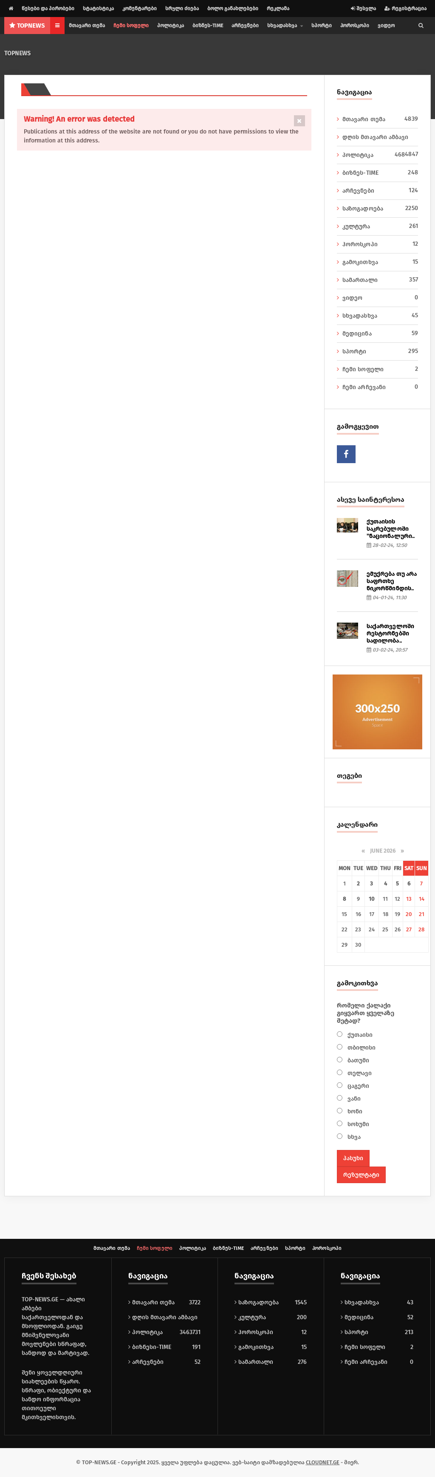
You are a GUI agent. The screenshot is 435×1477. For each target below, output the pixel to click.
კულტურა (377, 226)
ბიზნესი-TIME (149, 1347)
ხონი (354, 1111)
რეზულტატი (361, 1174)
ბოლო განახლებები (232, 8)
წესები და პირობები (48, 8)
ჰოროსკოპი (354, 25)
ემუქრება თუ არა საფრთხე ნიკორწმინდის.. (391, 581)
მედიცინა (377, 333)
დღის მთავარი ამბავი (377, 137)
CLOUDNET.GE (322, 1462)
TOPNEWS (17, 53)
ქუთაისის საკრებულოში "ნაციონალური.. (390, 529)
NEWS (27, 25)
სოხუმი (357, 1124)
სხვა (353, 1137)
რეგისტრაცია (405, 8)
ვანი (353, 1098)
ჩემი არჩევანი (377, 387)
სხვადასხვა (377, 315)
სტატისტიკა (98, 8)
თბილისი (361, 1047)
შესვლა (363, 8)
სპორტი (321, 25)
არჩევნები (245, 25)
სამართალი (377, 279)
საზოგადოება (377, 208)
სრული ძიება (182, 8)
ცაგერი (357, 1086)
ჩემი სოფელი (131, 25)
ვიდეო (386, 25)
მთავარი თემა (87, 25)
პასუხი (353, 1158)
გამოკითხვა (377, 261)
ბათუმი (357, 1060)
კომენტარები (139, 8)
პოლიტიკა (170, 25)
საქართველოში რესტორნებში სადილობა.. (390, 633)
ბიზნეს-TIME (207, 25)
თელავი (359, 1073)
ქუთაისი (359, 1035)
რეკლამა (278, 8)
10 (371, 899)
